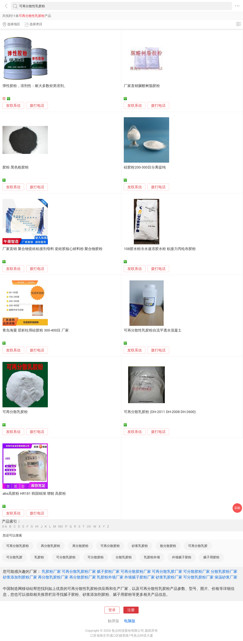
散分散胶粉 (168, 546)
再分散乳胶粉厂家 (53, 577)
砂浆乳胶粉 (140, 546)
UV (89, 526)
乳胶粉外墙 (152, 557)
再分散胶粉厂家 (82, 577)
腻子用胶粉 (211, 557)
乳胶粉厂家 (51, 571)
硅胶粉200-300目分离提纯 (145, 167)
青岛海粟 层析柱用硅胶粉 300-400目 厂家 (35, 330)
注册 (131, 610)
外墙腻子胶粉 (181, 557)
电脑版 (129, 621)
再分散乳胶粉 (50, 546)
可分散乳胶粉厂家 (198, 577)
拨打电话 (37, 106)
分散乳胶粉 (124, 557)
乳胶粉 (39, 557)
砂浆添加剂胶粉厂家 (20, 577)
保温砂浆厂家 (226, 577)
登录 (112, 610)
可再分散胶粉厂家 (136, 571)
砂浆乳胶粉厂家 (169, 577)
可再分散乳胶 (197, 546)
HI (36, 526)
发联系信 (13, 106)
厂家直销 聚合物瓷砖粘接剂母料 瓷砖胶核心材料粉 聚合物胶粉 (52, 249)
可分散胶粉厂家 (196, 571)
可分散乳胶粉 (66, 557)
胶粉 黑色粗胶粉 (15, 167)
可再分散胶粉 (110, 546)
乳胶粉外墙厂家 (110, 577)
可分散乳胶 (14, 557)
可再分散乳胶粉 (15, 412)
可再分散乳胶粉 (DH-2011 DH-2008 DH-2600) (160, 412)
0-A (4, 526)
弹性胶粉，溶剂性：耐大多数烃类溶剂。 (34, 86)
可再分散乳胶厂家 (167, 571)
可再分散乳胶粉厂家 (79, 571)
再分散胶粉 (80, 546)
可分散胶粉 (96, 557)
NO (60, 526)
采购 (237, 508)
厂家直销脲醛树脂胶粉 (142, 86)
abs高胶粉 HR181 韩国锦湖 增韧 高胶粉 (34, 493)
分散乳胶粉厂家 (224, 571)
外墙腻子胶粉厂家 (139, 577)
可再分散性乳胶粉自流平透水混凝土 (152, 330)
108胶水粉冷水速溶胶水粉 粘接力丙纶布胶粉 (160, 249)
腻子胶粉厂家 (108, 571)
